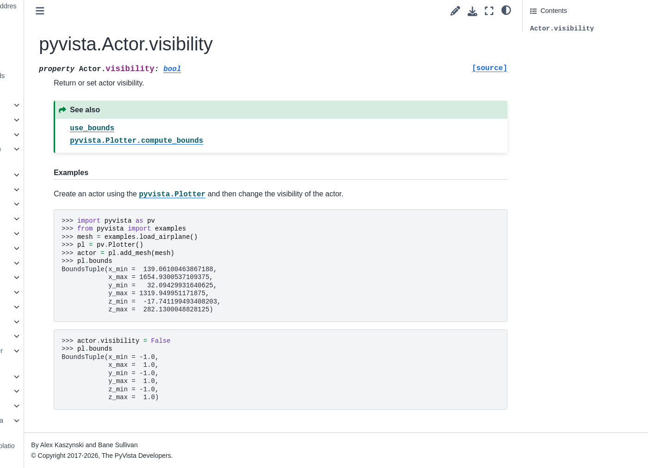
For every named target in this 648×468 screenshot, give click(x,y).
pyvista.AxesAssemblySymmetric (66, 154)
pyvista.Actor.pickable (66, 31)
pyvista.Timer (46, 405)
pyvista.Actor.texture (64, 61)
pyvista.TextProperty (57, 391)
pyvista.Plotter (47, 292)
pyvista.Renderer (52, 336)
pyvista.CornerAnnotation (64, 189)
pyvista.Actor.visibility (69, 90)
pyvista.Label (46, 248)
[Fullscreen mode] (489, 11)
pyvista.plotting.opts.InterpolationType (73, 451)
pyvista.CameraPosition (62, 174)
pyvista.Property (50, 321)
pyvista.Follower (50, 233)
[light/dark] (506, 10)
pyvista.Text (44, 376)
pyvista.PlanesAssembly (63, 277)
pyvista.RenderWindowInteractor (67, 356)
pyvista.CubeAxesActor (61, 203)
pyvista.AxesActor (53, 119)
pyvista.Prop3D (49, 306)
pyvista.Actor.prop (60, 46)
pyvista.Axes (45, 105)
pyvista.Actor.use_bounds (72, 75)
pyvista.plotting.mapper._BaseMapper (68, 426)
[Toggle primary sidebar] (145, 11)
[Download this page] (472, 11)
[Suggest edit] (455, 11)
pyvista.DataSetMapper (61, 218)
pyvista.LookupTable (57, 263)
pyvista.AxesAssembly (60, 134)
